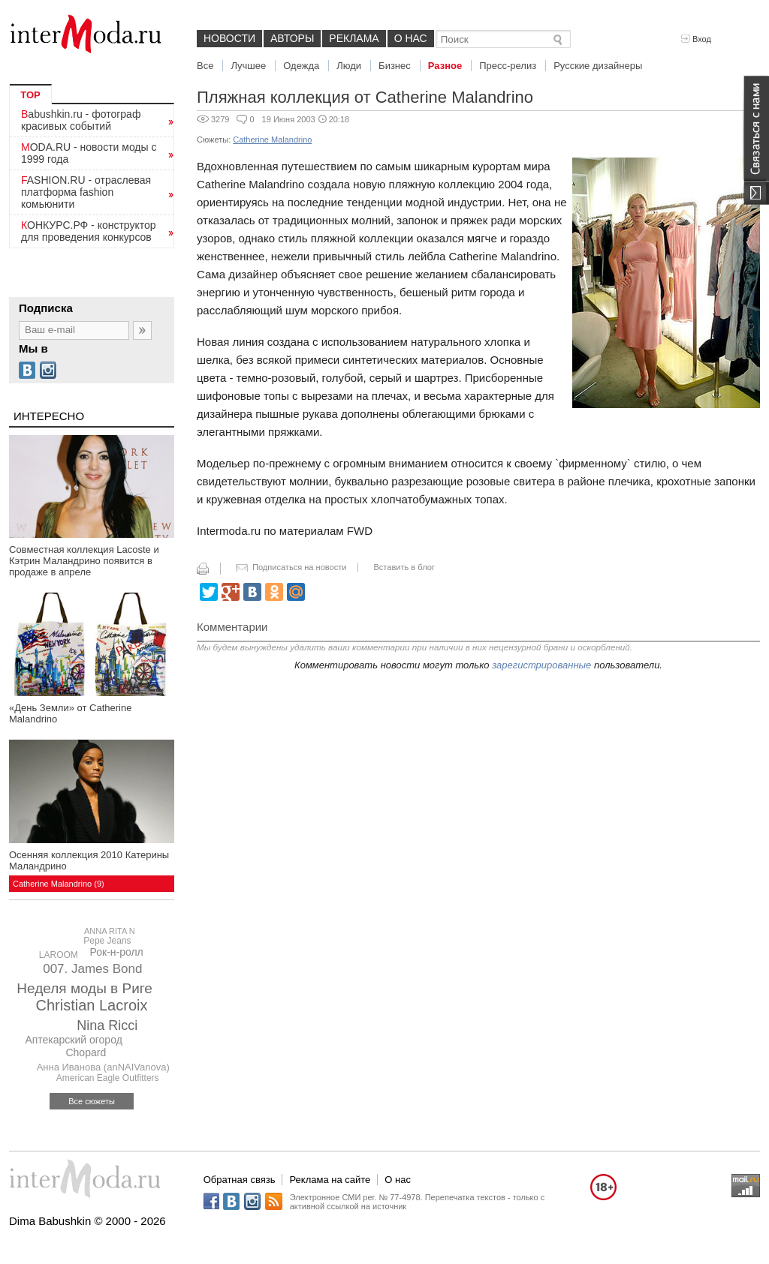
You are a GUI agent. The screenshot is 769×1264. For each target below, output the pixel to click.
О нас (410, 38)
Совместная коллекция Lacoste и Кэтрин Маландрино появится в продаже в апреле (84, 561)
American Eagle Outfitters (107, 1078)
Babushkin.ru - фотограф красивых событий (80, 120)
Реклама (353, 38)
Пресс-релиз (507, 65)
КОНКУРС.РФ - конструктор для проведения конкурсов (88, 231)
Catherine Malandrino (272, 139)
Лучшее (248, 65)
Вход (696, 39)
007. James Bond (92, 969)
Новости (229, 38)
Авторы (292, 38)
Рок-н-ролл (116, 952)
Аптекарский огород (73, 1040)
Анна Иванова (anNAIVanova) (103, 1067)
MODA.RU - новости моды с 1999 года (89, 153)
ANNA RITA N (109, 930)
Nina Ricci (107, 1025)
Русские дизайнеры (597, 65)
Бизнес (394, 65)
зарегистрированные (541, 665)
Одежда (301, 65)
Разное (445, 65)
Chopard (85, 1052)
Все (205, 65)
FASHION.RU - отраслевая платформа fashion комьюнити (86, 192)
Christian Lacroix (92, 1005)
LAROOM (58, 955)
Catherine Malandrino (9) (58, 883)
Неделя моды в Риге (84, 988)
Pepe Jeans (107, 940)
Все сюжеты (91, 1101)
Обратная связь (240, 1179)
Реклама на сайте (329, 1179)
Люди (348, 65)
